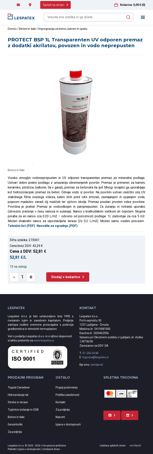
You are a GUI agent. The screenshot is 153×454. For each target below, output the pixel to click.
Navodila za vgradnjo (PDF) (57, 226)
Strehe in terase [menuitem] (18, 402)
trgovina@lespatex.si (95, 357)
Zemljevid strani (51, 449)
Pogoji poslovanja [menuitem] (66, 387)
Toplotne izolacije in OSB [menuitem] (23, 409)
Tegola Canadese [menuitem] (19, 387)
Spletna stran (53, 5)
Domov (12, 28)
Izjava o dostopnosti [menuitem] (68, 424)
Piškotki (12, 449)
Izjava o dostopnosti (29, 449)
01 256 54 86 (90, 353)
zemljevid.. (97, 364)
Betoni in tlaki (27, 28)
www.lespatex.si (44, 340)
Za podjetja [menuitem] (15, 431)
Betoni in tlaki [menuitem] (16, 417)
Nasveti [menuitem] (60, 417)
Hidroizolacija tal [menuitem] (18, 394)
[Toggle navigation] (143, 17)
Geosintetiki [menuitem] (15, 424)
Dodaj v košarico (65, 277)
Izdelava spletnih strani (122, 445)
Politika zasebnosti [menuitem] (67, 394)
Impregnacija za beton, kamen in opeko (62, 28)
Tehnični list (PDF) (21, 226)
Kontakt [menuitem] (60, 402)
